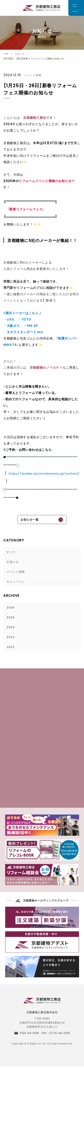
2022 (11, 655)
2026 (11, 612)
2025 (11, 623)
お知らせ (13, 564)
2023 (11, 644)
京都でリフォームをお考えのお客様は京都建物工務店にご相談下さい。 (42, 8)
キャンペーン (16, 586)
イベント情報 (16, 575)
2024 (11, 634)
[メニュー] (76, 8)
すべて (12, 554)
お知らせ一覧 (26, 520)
